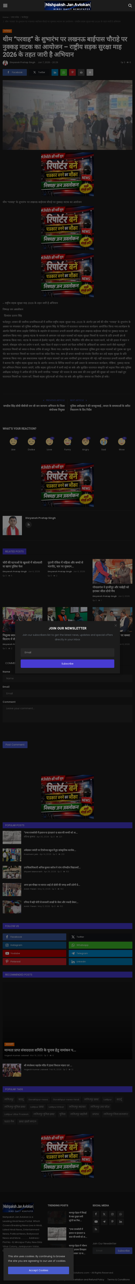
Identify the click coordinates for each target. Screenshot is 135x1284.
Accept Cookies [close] (38, 1270)
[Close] (116, 625)
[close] (70, 1251)
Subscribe (67, 663)
